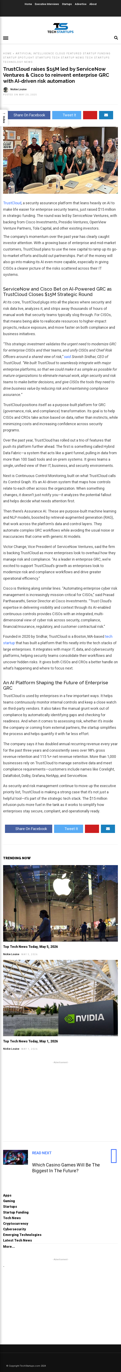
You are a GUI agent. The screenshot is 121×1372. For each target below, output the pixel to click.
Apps (7, 1195)
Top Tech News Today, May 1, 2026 (30, 1041)
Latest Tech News (17, 1240)
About (93, 4)
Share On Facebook (26, 115)
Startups (67, 4)
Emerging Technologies (22, 1235)
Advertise (80, 4)
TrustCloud (12, 203)
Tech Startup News (68, 57)
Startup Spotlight (18, 57)
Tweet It (66, 115)
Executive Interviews (47, 4)
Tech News (12, 1218)
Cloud (60, 53)
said (67, 356)
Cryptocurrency (15, 1224)
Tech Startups (97, 57)
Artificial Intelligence (35, 53)
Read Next (42, 1153)
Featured (74, 53)
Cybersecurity (14, 1229)
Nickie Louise (11, 954)
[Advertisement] (60, 1100)
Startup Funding (97, 53)
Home (28, 4)
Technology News (18, 62)
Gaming (9, 1201)
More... (9, 1247)
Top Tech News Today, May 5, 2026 (30, 947)
